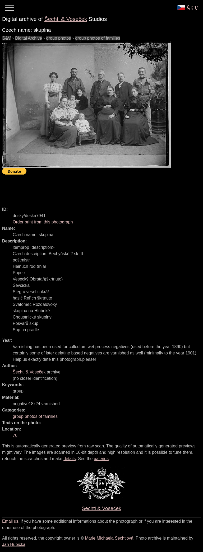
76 (15, 435)
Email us (10, 521)
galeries (101, 458)
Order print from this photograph (43, 222)
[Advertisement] (98, 188)
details (69, 458)
